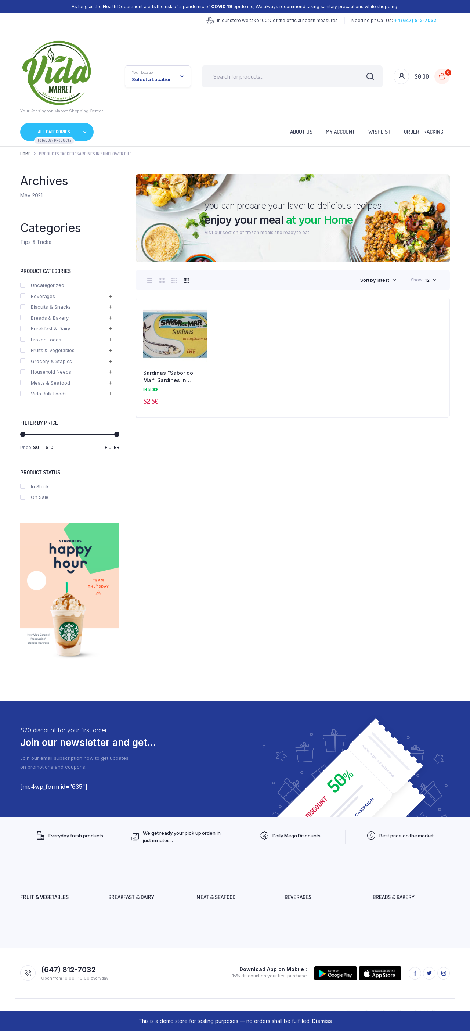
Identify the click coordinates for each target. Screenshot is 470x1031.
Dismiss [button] (322, 1021)
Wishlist (379, 131)
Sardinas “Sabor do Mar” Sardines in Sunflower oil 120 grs (170, 377)
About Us (301, 131)
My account (340, 131)
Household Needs (45, 372)
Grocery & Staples (46, 361)
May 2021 (31, 195)
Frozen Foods (40, 339)
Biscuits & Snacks (45, 307)
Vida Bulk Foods (43, 393)
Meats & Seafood (45, 383)
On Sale (34, 497)
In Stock (34, 486)
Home (25, 154)
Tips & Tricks (35, 242)
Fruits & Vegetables (47, 350)
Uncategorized (42, 285)
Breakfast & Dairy (45, 328)
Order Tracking (423, 131)
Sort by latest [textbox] (374, 280)
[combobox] (378, 280)
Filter (112, 447)
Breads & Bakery (44, 318)
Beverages (37, 296)
